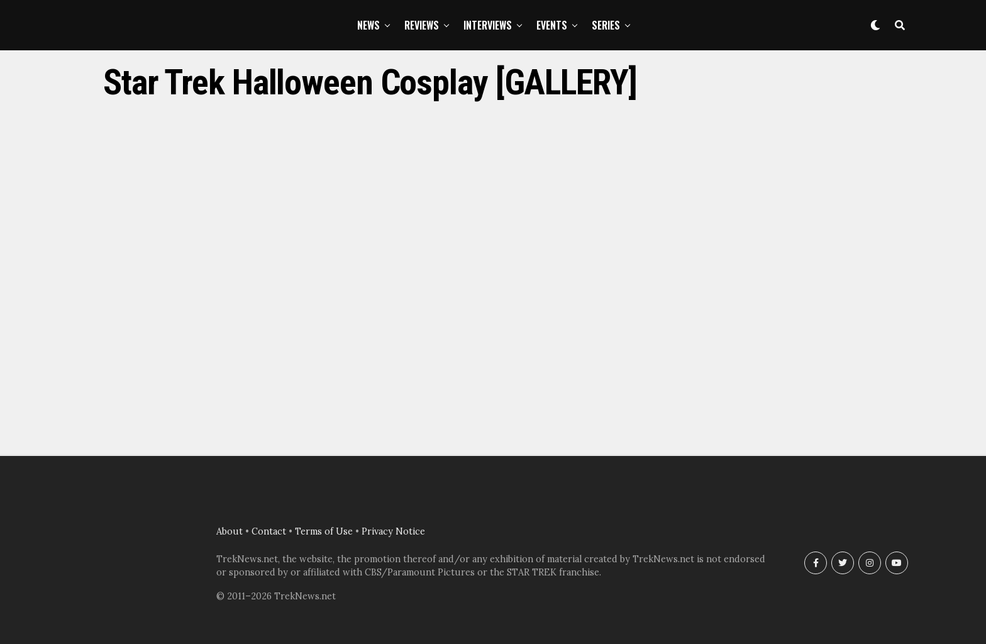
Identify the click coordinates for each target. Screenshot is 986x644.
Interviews (487, 25)
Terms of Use (324, 531)
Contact (269, 531)
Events (551, 25)
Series (606, 25)
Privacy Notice (393, 531)
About (229, 531)
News (368, 25)
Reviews (421, 25)
